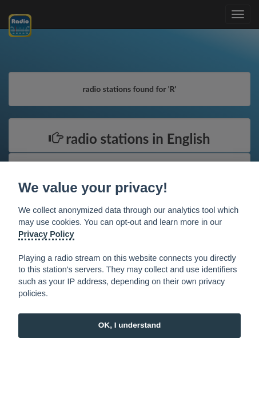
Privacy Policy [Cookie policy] (46, 234)
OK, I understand (129, 325)
